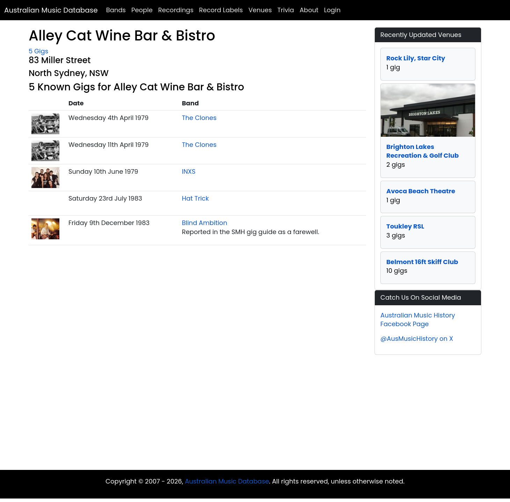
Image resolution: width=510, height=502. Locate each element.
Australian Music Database (51, 10)
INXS (189, 171)
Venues (260, 10)
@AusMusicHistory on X (416, 338)
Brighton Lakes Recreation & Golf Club (422, 151)
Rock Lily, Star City (415, 58)
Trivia (285, 10)
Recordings (176, 10)
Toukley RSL (405, 226)
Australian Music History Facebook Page (417, 320)
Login (332, 10)
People (142, 10)
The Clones (199, 117)
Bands (116, 10)
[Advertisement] (255, 414)
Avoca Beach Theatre (420, 191)
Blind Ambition (204, 222)
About (309, 10)
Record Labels (221, 10)
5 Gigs (38, 51)
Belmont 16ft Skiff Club (422, 261)
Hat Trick (195, 198)
